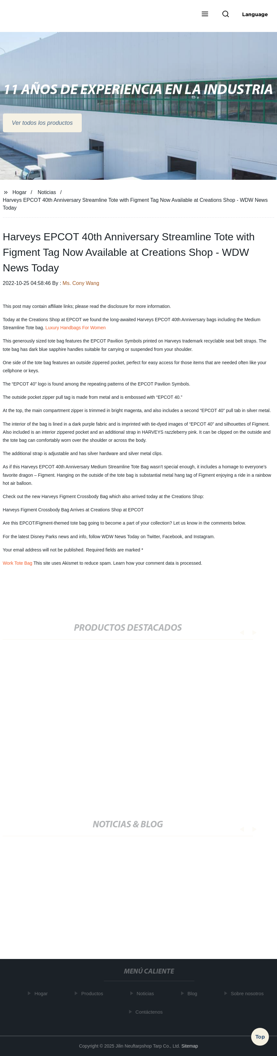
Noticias (46, 192)
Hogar (19, 192)
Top (260, 1036)
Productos (94, 993)
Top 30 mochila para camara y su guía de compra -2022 (102, 908)
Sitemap (189, 1046)
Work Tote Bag (17, 563)
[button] (205, 14)
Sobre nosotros (248, 993)
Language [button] (255, 14)
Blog (194, 993)
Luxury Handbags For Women (76, 327)
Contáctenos (150, 1012)
